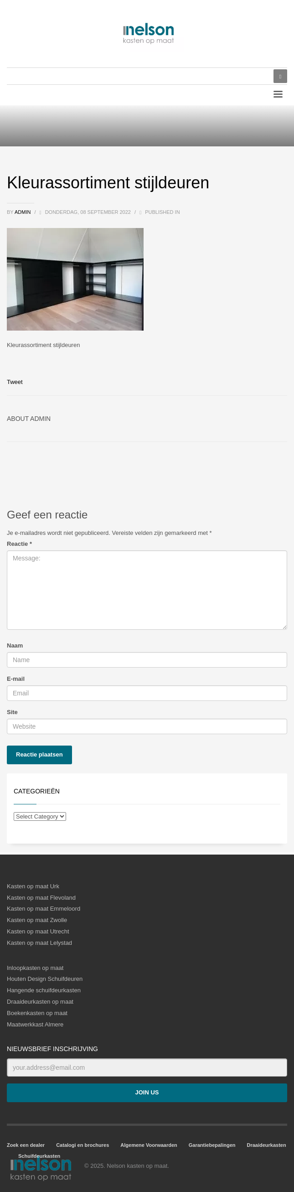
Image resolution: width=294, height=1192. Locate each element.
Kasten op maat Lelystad (39, 942)
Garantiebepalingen (212, 1145)
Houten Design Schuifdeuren (45, 978)
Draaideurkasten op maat (40, 1001)
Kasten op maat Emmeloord (43, 908)
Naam (15, 645)
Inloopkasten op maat (35, 967)
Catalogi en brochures (82, 1145)
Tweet (15, 381)
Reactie (19, 543)
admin (23, 212)
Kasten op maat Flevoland (41, 897)
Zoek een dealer (26, 1145)
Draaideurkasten (266, 1145)
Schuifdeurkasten (39, 1156)
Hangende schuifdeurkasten (44, 990)
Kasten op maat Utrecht (38, 931)
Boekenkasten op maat (37, 1013)
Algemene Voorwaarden (148, 1145)
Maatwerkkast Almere (35, 1024)
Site (12, 712)
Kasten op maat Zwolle (37, 920)
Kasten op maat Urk (33, 886)
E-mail (16, 678)
